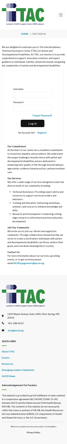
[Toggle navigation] (60, 15)
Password (18, 102)
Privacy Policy (33, 432)
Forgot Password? (42, 115)
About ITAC (8, 351)
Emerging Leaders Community (18, 370)
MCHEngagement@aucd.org (28, 263)
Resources (7, 363)
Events (5, 357)
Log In (32, 123)
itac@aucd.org (16, 330)
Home (24, 33)
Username (18, 89)
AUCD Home (8, 376)
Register (42, 132)
